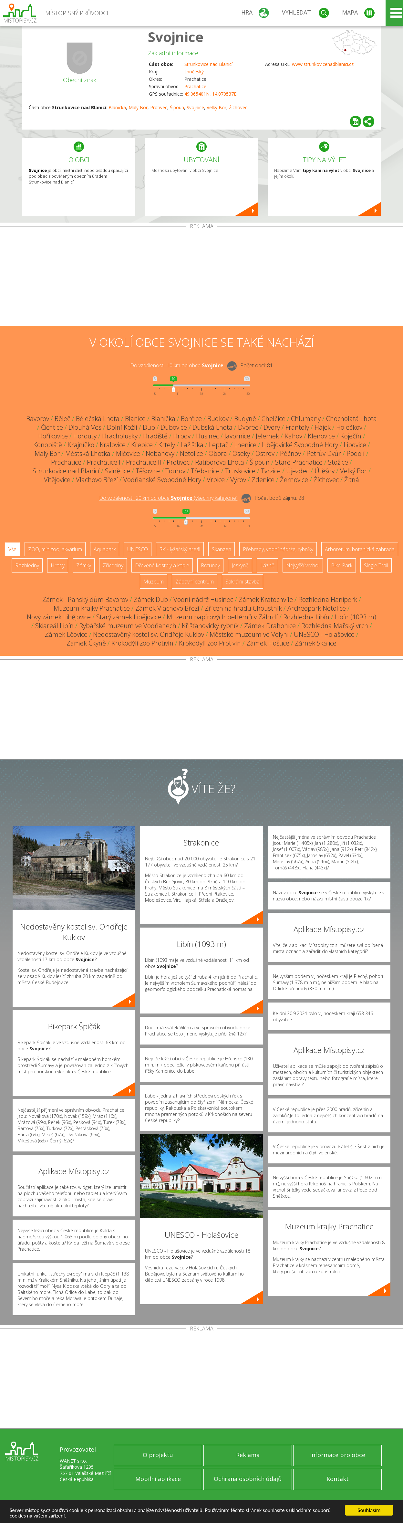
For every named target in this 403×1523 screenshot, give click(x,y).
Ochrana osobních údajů (248, 1479)
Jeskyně (240, 565)
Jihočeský (194, 71)
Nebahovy (160, 453)
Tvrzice (271, 471)
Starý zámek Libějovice (128, 617)
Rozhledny (27, 565)
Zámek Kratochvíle (266, 599)
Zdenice (263, 479)
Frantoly (297, 427)
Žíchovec (238, 107)
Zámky (83, 565)
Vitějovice (57, 479)
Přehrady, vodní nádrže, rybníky (278, 549)
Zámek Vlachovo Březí (167, 608)
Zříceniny (113, 565)
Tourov (175, 471)
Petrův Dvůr (323, 453)
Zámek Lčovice (66, 634)
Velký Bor (216, 107)
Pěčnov (290, 453)
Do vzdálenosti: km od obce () (168, 497)
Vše (12, 549)
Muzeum (153, 581)
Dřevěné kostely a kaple (162, 565)
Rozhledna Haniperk (327, 599)
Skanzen (221, 549)
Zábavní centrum (194, 581)
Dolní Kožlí (122, 427)
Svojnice (175, 36)
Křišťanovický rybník (210, 625)
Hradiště (155, 436)
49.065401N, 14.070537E (210, 94)
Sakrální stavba (242, 581)
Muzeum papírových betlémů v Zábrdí (222, 617)
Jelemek (267, 436)
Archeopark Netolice (316, 608)
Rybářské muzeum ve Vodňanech (127, 625)
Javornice (237, 436)
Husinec (207, 436)
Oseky (241, 453)
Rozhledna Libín (306, 617)
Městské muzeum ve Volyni (249, 634)
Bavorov (37, 418)
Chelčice (273, 418)
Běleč (62, 418)
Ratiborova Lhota (219, 462)
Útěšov (325, 471)
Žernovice (294, 479)
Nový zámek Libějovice (59, 617)
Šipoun (177, 107)
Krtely (166, 444)
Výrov (238, 479)
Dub (149, 427)
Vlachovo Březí (97, 479)
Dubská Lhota (212, 427)
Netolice (191, 453)
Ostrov (264, 453)
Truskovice (240, 471)
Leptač (219, 444)
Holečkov (349, 427)
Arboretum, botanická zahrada (360, 549)
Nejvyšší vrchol (302, 565)
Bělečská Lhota (97, 418)
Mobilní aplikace (158, 1479)
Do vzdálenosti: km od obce (176, 365)
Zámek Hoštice (267, 643)
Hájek (323, 427)
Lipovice (355, 444)
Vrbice (216, 479)
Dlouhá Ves (84, 427)
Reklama (248, 1455)
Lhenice (245, 444)
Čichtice (52, 427)
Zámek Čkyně (86, 643)
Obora (218, 453)
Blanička (117, 107)
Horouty (85, 436)
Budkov (218, 418)
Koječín (350, 436)
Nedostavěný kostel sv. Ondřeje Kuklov (148, 634)
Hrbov (182, 436)
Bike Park (341, 565)
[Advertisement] (201, 277)
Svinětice (117, 471)
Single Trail (376, 565)
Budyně (245, 418)
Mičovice (128, 453)
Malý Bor (138, 107)
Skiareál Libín (54, 625)
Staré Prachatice (299, 462)
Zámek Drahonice (270, 625)
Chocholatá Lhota (351, 418)
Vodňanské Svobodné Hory (162, 479)
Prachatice (195, 86)
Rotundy (210, 565)
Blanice (135, 418)
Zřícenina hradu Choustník (243, 608)
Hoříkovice (53, 436)
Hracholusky (120, 436)
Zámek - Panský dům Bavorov (85, 599)
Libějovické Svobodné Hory (300, 444)
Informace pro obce (337, 1455)
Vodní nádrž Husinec (203, 599)
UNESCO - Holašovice (324, 634)
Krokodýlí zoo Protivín (142, 643)
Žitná (351, 479)
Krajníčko (80, 444)
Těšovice (148, 471)
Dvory (272, 427)
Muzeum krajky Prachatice (92, 608)
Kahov (293, 436)
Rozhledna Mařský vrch (334, 625)
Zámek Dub (151, 599)
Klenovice (321, 436)
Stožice (338, 462)
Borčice (191, 418)
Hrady (58, 565)
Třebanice (205, 471)
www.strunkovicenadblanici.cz (323, 64)
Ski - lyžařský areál (180, 549)
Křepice (142, 444)
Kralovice (113, 444)
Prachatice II (143, 462)
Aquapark (105, 549)
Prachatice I (103, 462)
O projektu (158, 1455)
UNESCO (137, 549)
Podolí (355, 453)
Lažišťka (192, 444)
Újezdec (297, 471)
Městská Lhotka (87, 453)
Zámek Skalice (315, 643)
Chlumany (306, 418)
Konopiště (47, 444)
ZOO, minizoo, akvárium (55, 549)
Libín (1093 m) (355, 617)
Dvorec (248, 427)
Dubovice (173, 427)
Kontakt (337, 1479)
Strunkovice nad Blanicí (208, 64)
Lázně (267, 565)
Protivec (158, 107)
